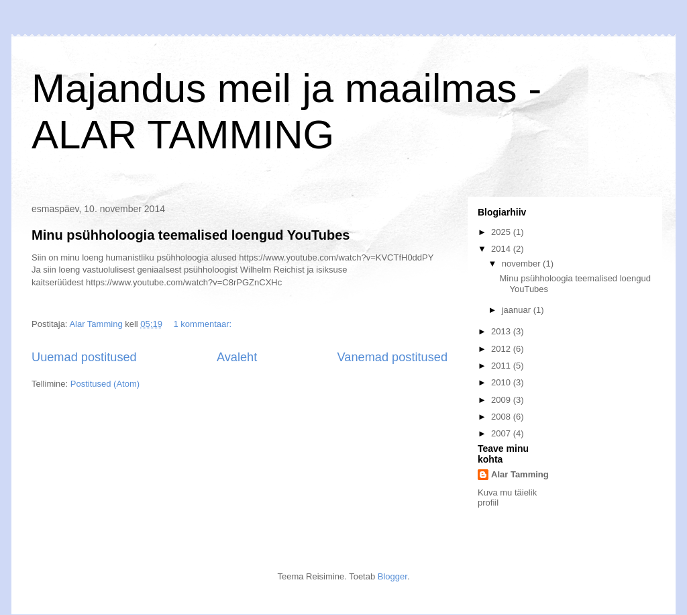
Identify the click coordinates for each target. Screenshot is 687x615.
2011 (502, 366)
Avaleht (237, 357)
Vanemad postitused (392, 357)
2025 (502, 232)
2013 (502, 331)
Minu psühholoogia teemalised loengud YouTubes (191, 235)
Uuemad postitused (84, 357)
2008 (502, 417)
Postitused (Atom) (105, 384)
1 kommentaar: (204, 324)
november (522, 263)
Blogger (392, 576)
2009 (502, 400)
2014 (502, 249)
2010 (502, 382)
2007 (502, 433)
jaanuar (517, 310)
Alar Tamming (520, 474)
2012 (502, 349)
